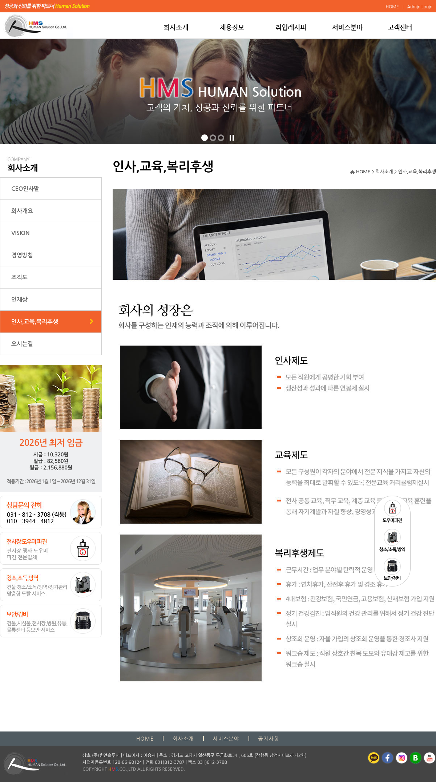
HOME (363, 171)
